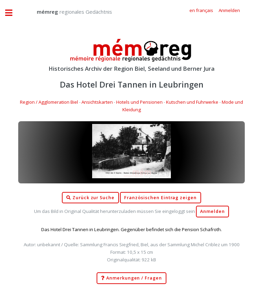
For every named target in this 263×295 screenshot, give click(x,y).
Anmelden (212, 211)
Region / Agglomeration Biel (49, 102)
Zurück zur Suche (90, 197)
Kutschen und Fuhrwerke (192, 102)
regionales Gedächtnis (67, 11)
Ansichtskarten (97, 102)
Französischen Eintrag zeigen (160, 197)
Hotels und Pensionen (139, 102)
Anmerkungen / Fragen (131, 278)
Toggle (12, 13)
